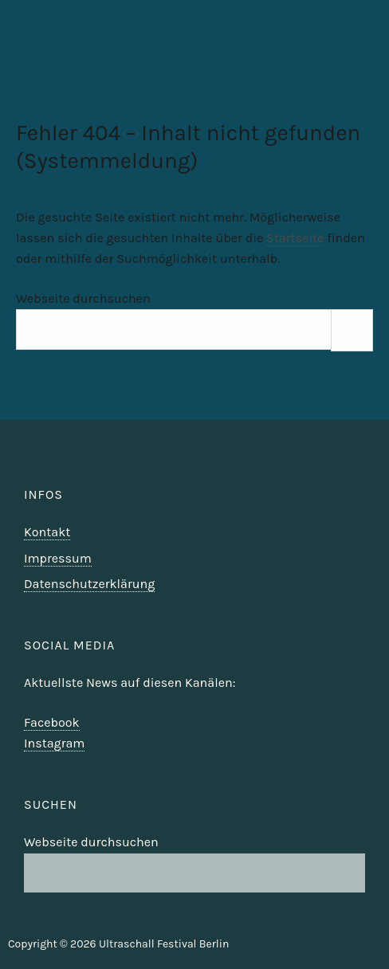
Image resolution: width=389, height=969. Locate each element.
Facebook (52, 722)
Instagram (54, 743)
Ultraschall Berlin (335, 68)
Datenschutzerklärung (89, 583)
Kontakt (47, 531)
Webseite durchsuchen (83, 298)
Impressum (58, 558)
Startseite (295, 237)
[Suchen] (352, 330)
